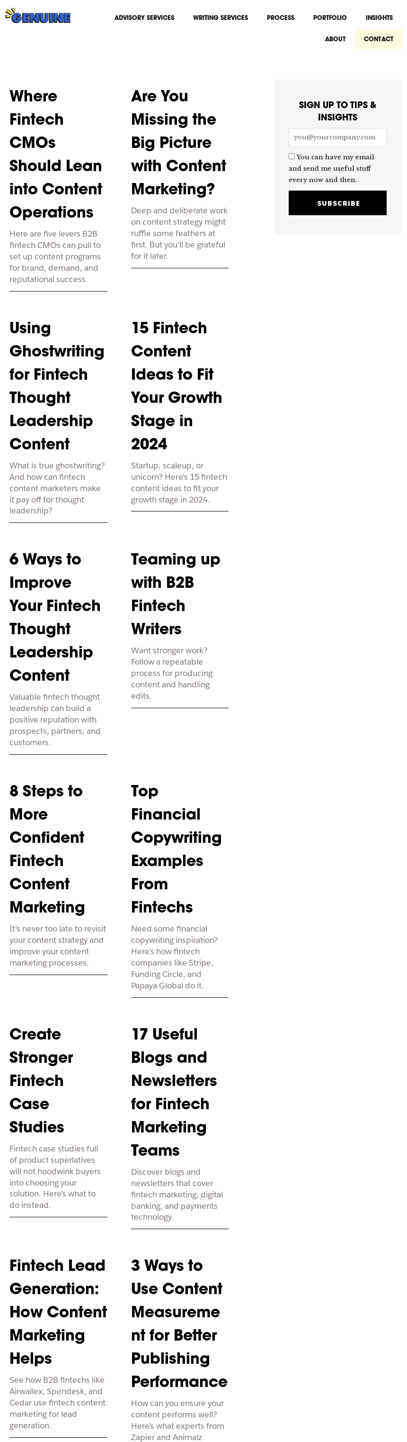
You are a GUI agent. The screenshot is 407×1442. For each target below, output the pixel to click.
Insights (379, 19)
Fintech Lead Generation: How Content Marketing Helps (58, 1317)
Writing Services (220, 19)
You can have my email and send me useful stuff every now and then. (331, 174)
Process (280, 19)
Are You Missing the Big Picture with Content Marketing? (178, 147)
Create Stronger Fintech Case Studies (41, 1086)
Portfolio (330, 19)
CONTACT (380, 42)
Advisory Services (144, 19)
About (337, 42)
